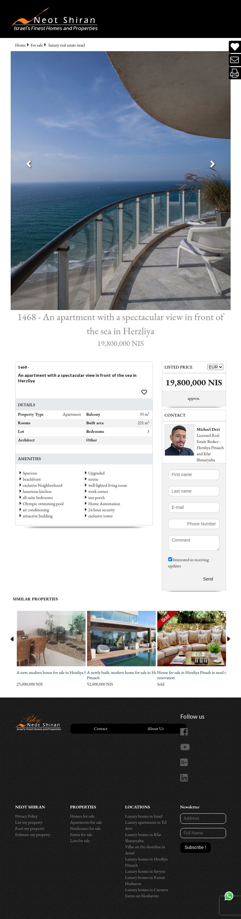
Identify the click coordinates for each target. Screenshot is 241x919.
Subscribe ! (195, 847)
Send (208, 579)
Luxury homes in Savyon (145, 871)
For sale (37, 45)
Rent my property (30, 828)
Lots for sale (80, 840)
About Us (156, 728)
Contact (100, 728)
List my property (28, 822)
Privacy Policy (26, 816)
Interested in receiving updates (188, 563)
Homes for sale (82, 816)
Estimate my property (32, 834)
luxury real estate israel (67, 45)
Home (20, 45)
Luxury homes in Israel (143, 816)
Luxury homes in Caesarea (146, 889)
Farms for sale (81, 834)
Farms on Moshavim (142, 895)
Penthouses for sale (85, 828)
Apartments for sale (86, 822)
